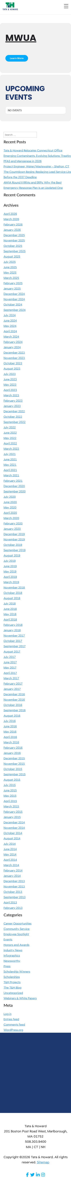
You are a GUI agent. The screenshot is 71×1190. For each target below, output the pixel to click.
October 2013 (13, 892)
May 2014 (10, 854)
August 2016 (12, 716)
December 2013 (14, 881)
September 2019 (15, 550)
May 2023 (10, 385)
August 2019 (12, 555)
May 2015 (10, 796)
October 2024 (13, 304)
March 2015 (11, 806)
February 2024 (13, 342)
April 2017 (10, 673)
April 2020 (10, 513)
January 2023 (12, 406)
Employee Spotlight (16, 934)
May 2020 (10, 507)
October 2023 (13, 363)
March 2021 (11, 475)
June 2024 (10, 320)
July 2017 (10, 657)
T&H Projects (12, 982)
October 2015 (13, 769)
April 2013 (10, 902)
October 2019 (13, 545)
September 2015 (15, 774)
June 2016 (10, 726)
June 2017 (10, 662)
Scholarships (12, 977)
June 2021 (10, 459)
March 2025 (11, 278)
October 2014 (13, 833)
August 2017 (12, 651)
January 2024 (12, 347)
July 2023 (10, 374)
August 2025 (12, 256)
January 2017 (12, 689)
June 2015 (10, 790)
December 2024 (14, 294)
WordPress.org (13, 1030)
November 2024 (14, 299)
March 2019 (11, 582)
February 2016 (13, 748)
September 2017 (15, 646)
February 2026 (13, 224)
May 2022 (10, 438)
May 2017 (10, 667)
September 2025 (15, 251)
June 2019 (10, 566)
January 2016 (12, 753)
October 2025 (13, 246)
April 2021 (10, 470)
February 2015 (13, 812)
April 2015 (10, 801)
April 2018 (10, 619)
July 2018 (10, 603)
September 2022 (15, 422)
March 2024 (11, 336)
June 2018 (10, 609)
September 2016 (15, 710)
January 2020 (12, 529)
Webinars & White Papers (20, 998)
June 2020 (10, 502)
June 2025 (10, 267)
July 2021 (10, 454)
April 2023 (10, 390)
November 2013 (14, 886)
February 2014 (13, 870)
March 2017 (11, 678)
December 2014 (14, 822)
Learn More (17, 58)
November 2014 (14, 828)
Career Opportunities (17, 923)
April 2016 (10, 737)
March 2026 (11, 219)
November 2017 (14, 635)
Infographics (12, 955)
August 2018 (12, 598)
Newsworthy (12, 961)
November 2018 (14, 587)
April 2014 (10, 860)
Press (7, 966)
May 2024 (10, 326)
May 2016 (10, 732)
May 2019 (10, 571)
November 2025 (14, 240)
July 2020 (10, 497)
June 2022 (10, 433)
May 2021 (10, 465)
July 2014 (10, 844)
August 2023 (12, 369)
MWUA (20, 38)
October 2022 (13, 417)
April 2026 (10, 214)
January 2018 (12, 630)
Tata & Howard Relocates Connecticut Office (33, 150)
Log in (8, 1014)
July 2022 (10, 427)
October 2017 (13, 641)
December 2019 (14, 534)
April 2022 (10, 443)
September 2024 (15, 310)
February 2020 (13, 523)
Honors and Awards (16, 945)
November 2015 (14, 764)
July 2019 (10, 561)
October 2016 (13, 705)
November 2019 (14, 539)
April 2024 (10, 331)
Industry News (13, 950)
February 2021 (13, 481)
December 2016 (14, 694)
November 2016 (14, 700)
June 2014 (10, 849)
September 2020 (15, 491)
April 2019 (10, 577)
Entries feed (11, 1019)
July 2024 (10, 315)
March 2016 (11, 742)
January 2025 (12, 288)
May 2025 (10, 272)
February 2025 (13, 283)
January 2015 (12, 817)
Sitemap (43, 1162)
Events (8, 939)
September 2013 (15, 897)
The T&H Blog (12, 987)
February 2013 (13, 908)
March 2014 (11, 865)
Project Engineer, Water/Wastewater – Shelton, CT (36, 166)
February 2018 (13, 625)
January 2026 (12, 230)
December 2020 (14, 486)
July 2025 (10, 262)
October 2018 (13, 593)
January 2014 (12, 876)
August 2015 (12, 780)
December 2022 (14, 411)
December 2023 (14, 352)
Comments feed (14, 1024)
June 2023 (10, 379)
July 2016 (10, 721)
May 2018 (10, 614)
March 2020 (11, 518)
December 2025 (14, 235)
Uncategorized (13, 993)
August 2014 (12, 838)
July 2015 (10, 785)
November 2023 (14, 358)
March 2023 (11, 395)
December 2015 (14, 758)
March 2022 (11, 449)
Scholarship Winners (17, 971)
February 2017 (13, 683)
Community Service (16, 929)
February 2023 (13, 401)
